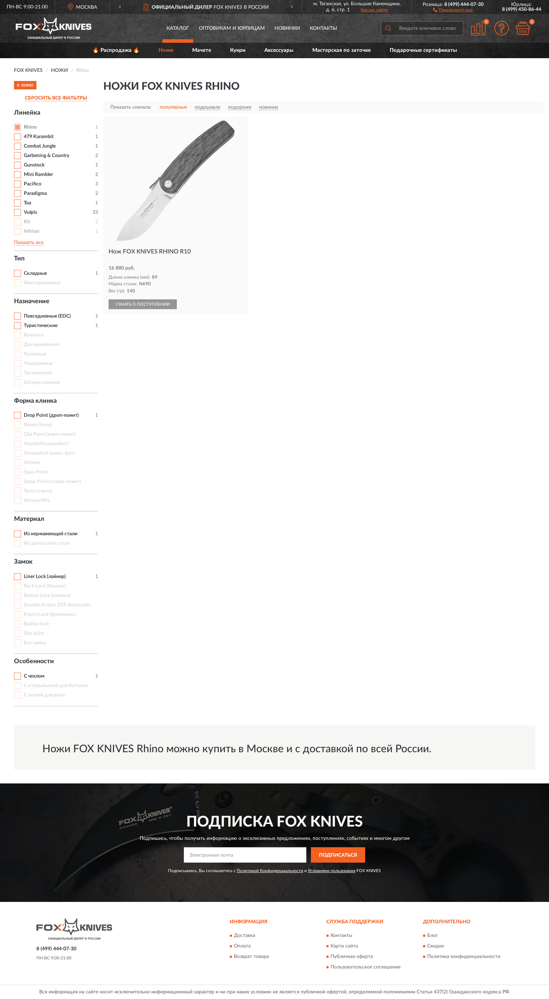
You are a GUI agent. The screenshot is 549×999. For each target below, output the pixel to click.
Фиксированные (42, 282)
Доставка (244, 935)
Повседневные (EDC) (47, 316)
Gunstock (34, 165)
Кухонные (35, 354)
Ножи (166, 50)
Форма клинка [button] (35, 401)
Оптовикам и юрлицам (232, 28)
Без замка (35, 642)
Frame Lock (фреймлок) (50, 614)
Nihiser (32, 231)
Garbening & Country (46, 155)
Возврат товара (251, 956)
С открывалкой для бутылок (56, 685)
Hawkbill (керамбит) (46, 443)
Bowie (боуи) (38, 424)
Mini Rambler (38, 174)
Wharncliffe (37, 500)
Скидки (435, 946)
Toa (27, 203)
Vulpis (30, 212)
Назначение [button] (31, 301)
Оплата (242, 946)
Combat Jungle (40, 146)
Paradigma (35, 193)
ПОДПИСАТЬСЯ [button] (338, 855)
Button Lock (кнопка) (47, 595)
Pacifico (32, 184)
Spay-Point (36, 472)
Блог (432, 935)
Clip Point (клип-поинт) (50, 434)
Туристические (40, 325)
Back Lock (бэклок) (45, 586)
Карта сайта (344, 946)
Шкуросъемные (42, 382)
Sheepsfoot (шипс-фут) (49, 453)
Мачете (201, 50)
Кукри (237, 50)
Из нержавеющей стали (50, 533)
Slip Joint (34, 633)
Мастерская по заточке (341, 50)
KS (27, 221)
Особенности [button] (34, 661)
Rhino (30, 127)
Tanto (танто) (38, 491)
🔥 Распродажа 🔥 (116, 50)
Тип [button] (19, 259)
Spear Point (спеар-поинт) (52, 481)
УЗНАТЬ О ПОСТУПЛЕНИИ (143, 304)
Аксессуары (278, 50)
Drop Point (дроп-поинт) (51, 415)
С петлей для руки (44, 695)
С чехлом (34, 676)
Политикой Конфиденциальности (270, 871)
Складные (35, 273)
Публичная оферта (352, 956)
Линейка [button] (27, 113)
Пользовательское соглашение (366, 967)
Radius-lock (36, 623)
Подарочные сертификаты (423, 50)
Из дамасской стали (47, 543)
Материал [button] (29, 519)
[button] (453, 9)
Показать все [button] (28, 242)
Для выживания (42, 344)
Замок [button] (23, 562)
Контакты (323, 28)
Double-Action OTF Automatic (57, 605)
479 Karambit (39, 136)
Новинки (287, 28)
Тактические (38, 373)
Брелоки (33, 335)
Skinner (32, 462)
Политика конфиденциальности (463, 956)
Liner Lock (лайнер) (45, 576)
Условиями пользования (331, 871)
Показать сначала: (131, 107)
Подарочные (38, 363)
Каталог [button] (178, 28)
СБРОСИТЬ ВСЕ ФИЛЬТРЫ (56, 98)
